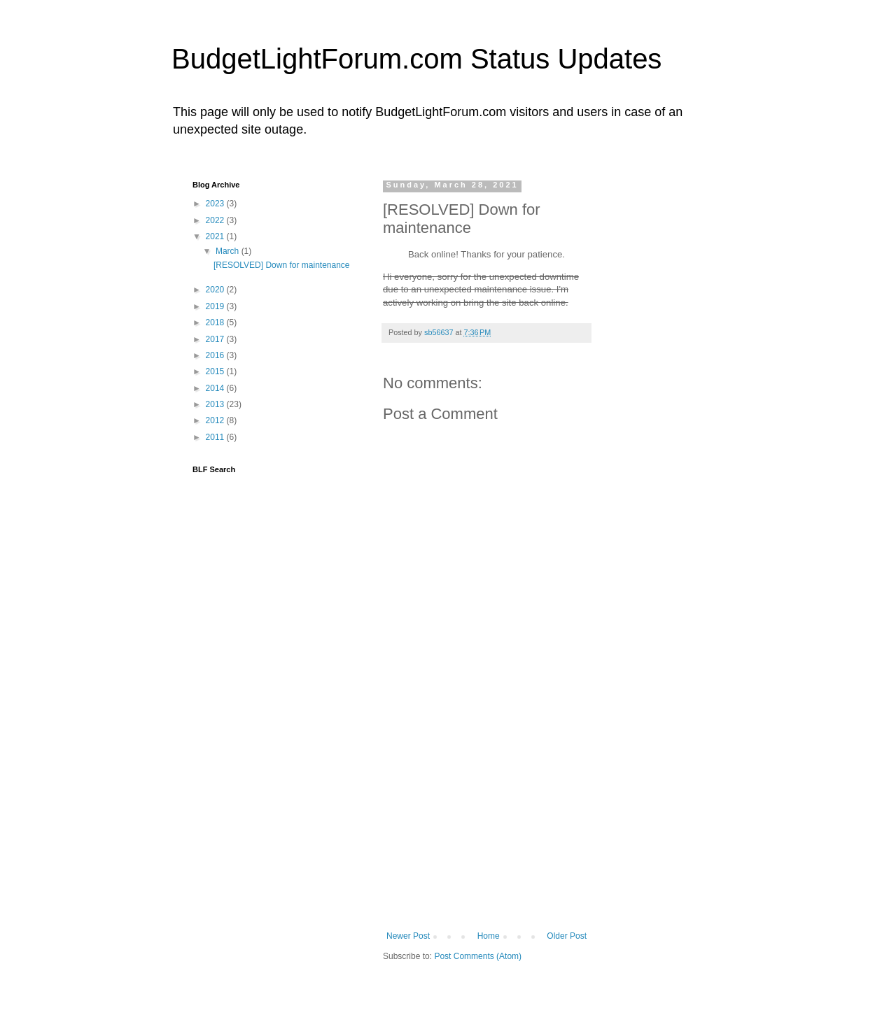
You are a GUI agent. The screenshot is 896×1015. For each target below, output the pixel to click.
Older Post (567, 936)
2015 (216, 371)
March (228, 251)
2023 (216, 203)
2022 (216, 220)
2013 (216, 404)
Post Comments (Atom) (478, 956)
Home (488, 936)
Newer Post (408, 936)
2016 (216, 355)
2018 (216, 322)
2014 (216, 388)
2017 (216, 339)
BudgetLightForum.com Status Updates (417, 58)
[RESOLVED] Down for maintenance (282, 265)
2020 (216, 289)
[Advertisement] (488, 826)
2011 (216, 437)
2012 (216, 420)
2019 (216, 306)
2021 (216, 236)
